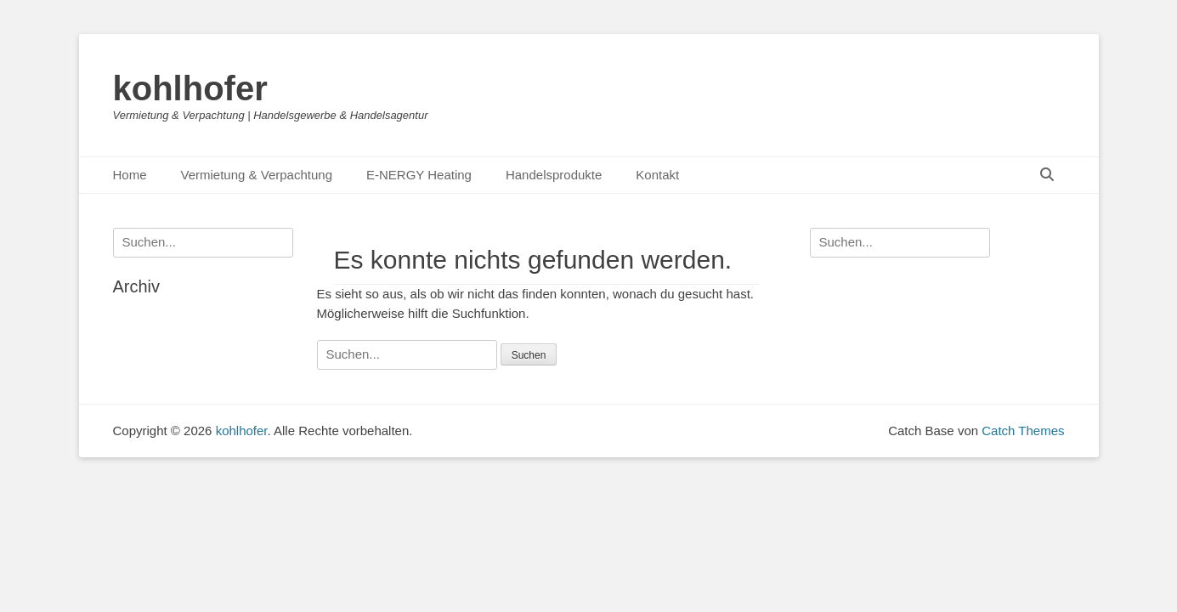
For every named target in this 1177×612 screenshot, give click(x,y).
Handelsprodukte (554, 174)
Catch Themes (1023, 430)
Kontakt (657, 174)
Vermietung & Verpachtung (256, 174)
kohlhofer (190, 88)
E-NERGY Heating (419, 174)
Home (130, 174)
